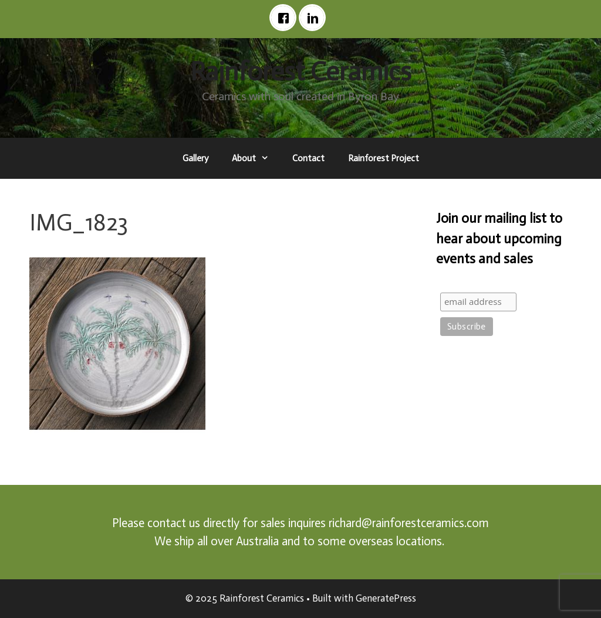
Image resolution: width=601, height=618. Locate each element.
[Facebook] (285, 17)
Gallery (195, 158)
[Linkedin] (315, 17)
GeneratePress (386, 598)
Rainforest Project (383, 158)
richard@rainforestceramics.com (409, 523)
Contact (308, 158)
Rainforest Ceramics (300, 71)
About (256, 158)
